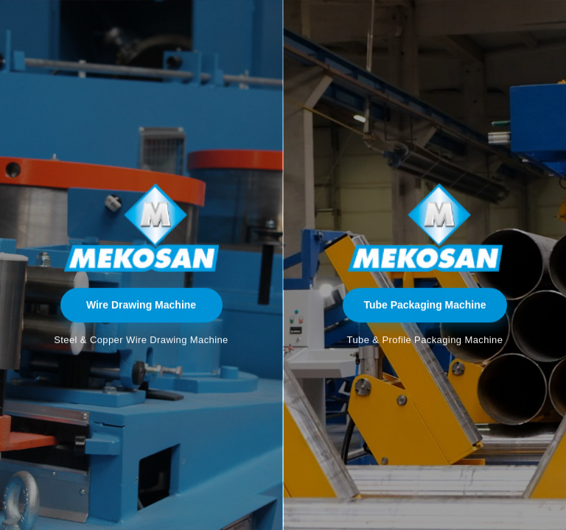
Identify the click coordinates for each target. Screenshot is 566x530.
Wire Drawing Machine (141, 305)
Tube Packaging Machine (424, 305)
